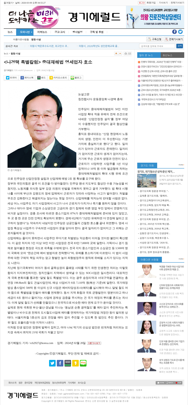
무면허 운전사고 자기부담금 (153, 99)
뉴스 (10, 32)
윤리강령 (28, 383)
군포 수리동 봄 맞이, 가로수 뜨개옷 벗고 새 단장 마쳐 (163, 95)
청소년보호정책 (59, 383)
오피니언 (25, 32)
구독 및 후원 (96, 32)
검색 (180, 46)
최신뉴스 (167, 55)
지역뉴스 (42, 32)
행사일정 (77, 32)
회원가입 (151, 2)
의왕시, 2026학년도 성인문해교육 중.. (99, 46)
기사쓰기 (163, 2)
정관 (20, 383)
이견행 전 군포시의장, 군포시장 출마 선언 (159, 71)
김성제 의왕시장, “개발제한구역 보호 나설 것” (160, 104)
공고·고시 (60, 32)
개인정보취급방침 (42, 383)
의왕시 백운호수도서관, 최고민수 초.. (49, 46)
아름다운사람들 (21, 39)
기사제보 (72, 383)
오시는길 (82, 383)
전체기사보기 (177, 2)
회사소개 (12, 383)
